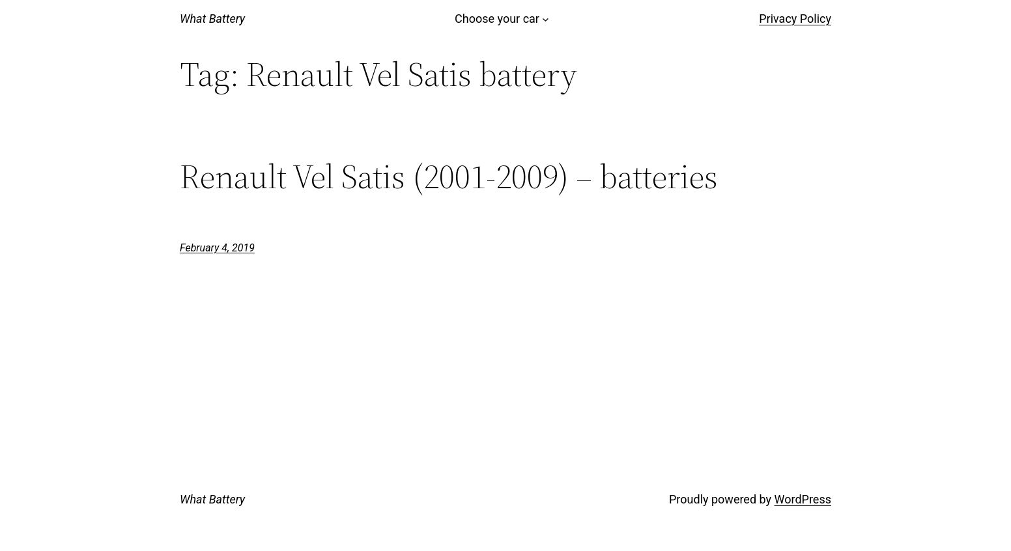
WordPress (803, 499)
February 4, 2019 (217, 248)
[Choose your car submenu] (545, 19)
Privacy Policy (795, 18)
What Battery (212, 18)
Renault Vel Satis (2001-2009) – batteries (449, 176)
